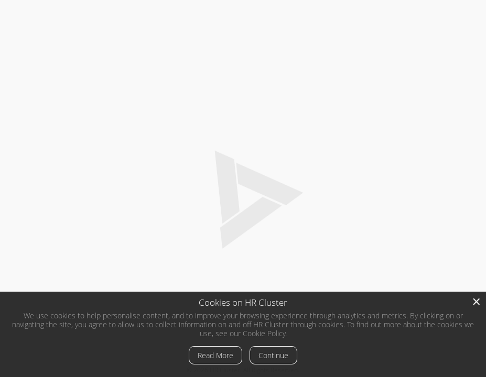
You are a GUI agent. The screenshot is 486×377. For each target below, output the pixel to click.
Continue (273, 355)
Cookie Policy (264, 333)
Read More (215, 355)
